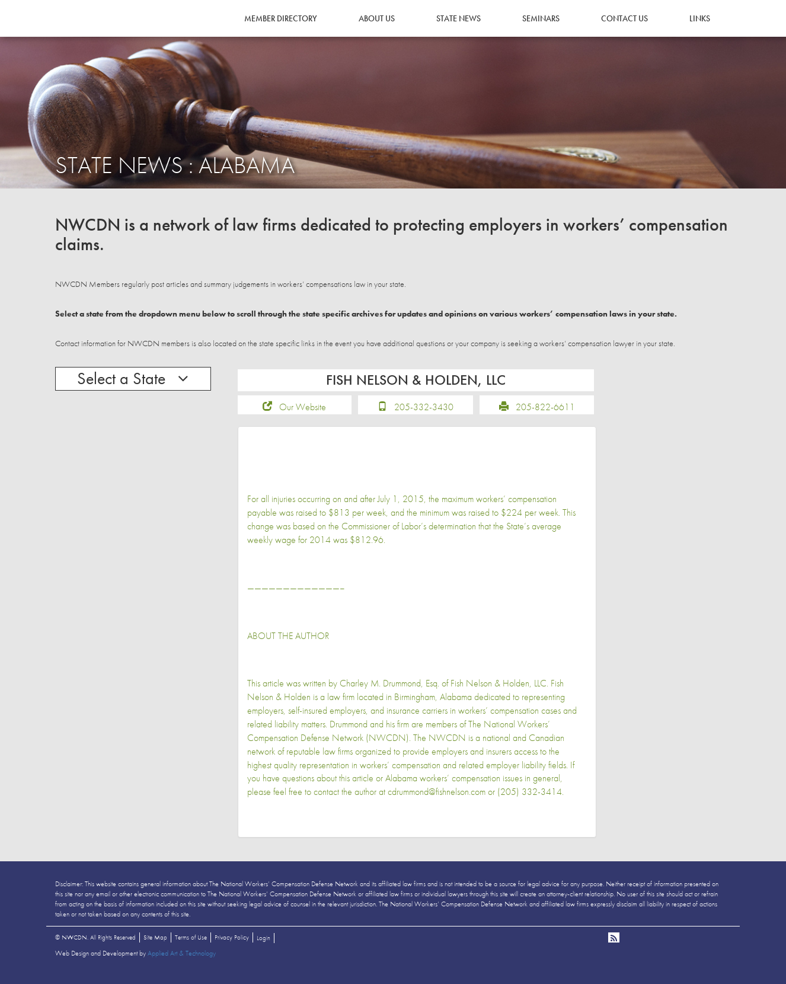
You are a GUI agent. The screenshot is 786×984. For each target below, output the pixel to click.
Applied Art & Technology (182, 961)
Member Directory (280, 18)
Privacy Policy (232, 945)
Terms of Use (191, 945)
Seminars (541, 18)
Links (699, 18)
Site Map (155, 945)
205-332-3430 (423, 414)
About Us (377, 18)
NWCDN (87, 33)
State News (458, 18)
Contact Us (624, 18)
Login (263, 945)
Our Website (302, 414)
